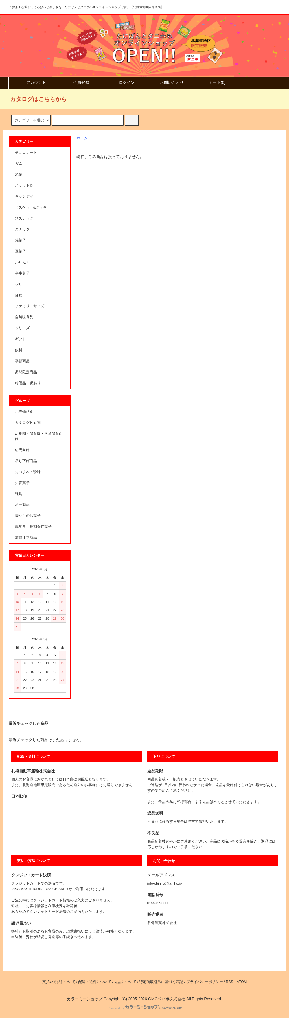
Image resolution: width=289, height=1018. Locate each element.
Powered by (144, 1008)
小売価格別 (24, 412)
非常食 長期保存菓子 (33, 527)
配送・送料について (94, 982)
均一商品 (22, 505)
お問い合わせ (167, 82)
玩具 (18, 494)
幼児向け (22, 450)
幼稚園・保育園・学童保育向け (39, 436)
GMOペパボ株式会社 (166, 999)
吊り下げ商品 (26, 461)
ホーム (81, 138)
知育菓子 (22, 483)
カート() (212, 82)
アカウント (31, 82)
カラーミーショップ (84, 999)
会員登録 (76, 82)
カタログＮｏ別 (28, 423)
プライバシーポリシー (204, 982)
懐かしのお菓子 (28, 516)
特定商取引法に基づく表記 (161, 982)
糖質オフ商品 (26, 538)
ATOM (242, 982)
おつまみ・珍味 (28, 472)
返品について (125, 982)
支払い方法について (58, 982)
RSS (229, 982)
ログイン (122, 82)
